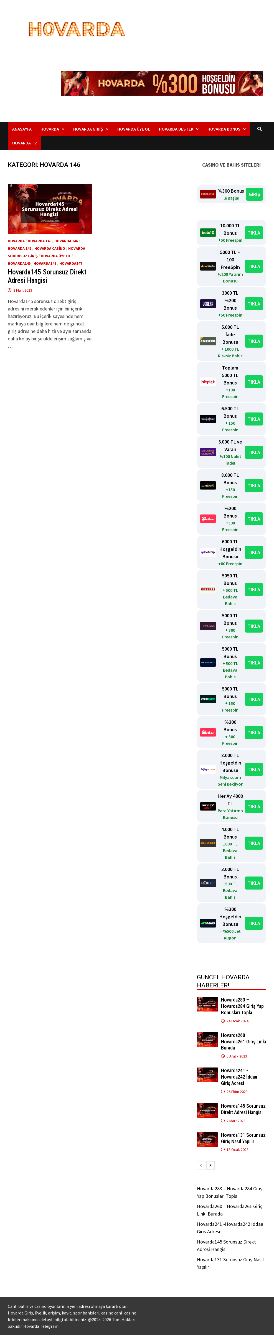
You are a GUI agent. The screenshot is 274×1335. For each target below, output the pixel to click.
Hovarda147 (70, 263)
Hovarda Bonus (223, 129)
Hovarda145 (19, 263)
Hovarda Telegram (41, 1326)
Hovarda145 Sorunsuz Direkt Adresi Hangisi (47, 276)
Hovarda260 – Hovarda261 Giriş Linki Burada (243, 1041)
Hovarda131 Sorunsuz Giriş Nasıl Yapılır (243, 1138)
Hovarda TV (24, 143)
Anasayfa (22, 129)
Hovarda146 (45, 263)
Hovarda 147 (19, 248)
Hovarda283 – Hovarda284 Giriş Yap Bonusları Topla (242, 1006)
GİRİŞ (254, 194)
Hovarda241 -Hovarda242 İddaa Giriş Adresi (239, 1077)
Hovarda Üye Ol (133, 129)
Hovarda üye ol (56, 255)
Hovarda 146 (66, 240)
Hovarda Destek (176, 129)
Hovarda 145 (39, 240)
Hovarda (49, 129)
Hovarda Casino (49, 248)
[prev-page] (201, 1165)
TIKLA (254, 233)
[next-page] (210, 1165)
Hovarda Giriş (88, 129)
